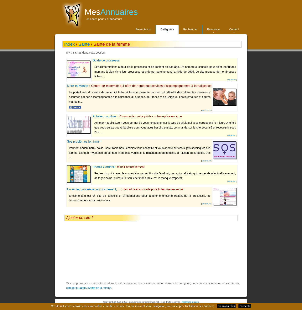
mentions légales (190, 302)
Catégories (167, 31)
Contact (234, 31)
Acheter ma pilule (104, 116)
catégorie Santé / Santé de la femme (88, 287)
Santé (84, 44)
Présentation (143, 29)
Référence (213, 31)
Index (69, 44)
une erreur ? (231, 80)
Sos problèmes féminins (83, 141)
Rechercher (190, 29)
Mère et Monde (77, 85)
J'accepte (245, 306)
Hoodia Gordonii (103, 167)
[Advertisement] (151, 251)
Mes (111, 12)
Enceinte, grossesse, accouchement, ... (93, 189)
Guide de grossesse (106, 60)
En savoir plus (226, 306)
